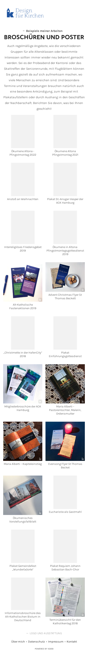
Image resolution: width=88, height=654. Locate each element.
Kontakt (72, 641)
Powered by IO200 (44, 648)
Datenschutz (36, 641)
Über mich (18, 641)
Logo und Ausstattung (46, 633)
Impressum (55, 641)
